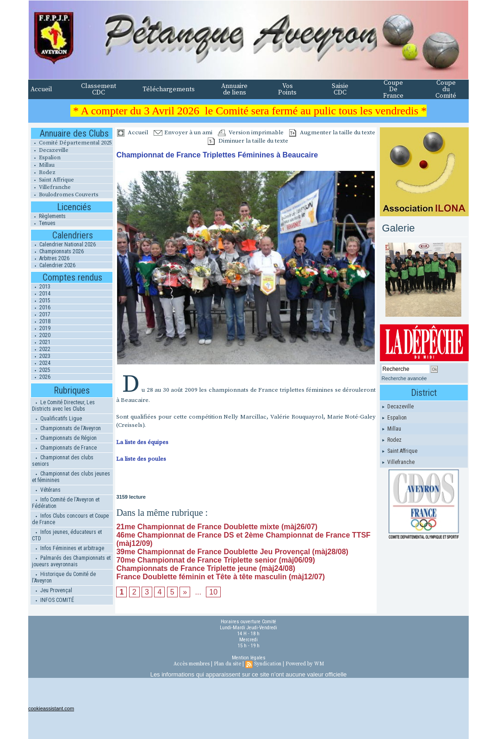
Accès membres (192, 664)
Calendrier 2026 (53, 265)
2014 (40, 293)
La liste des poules (141, 459)
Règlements (48, 216)
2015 (40, 300)
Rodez (43, 172)
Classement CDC (98, 89)
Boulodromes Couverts (64, 194)
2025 (40, 370)
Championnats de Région (64, 438)
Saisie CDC (340, 89)
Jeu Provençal (52, 590)
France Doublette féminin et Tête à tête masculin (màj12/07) (220, 577)
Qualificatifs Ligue (57, 418)
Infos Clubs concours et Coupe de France (70, 519)
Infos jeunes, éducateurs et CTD (67, 535)
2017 (40, 314)
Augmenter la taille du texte (332, 132)
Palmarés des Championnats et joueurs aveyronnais (71, 561)
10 (213, 592)
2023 (40, 356)
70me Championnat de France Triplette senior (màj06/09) (215, 560)
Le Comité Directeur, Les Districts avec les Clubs (63, 405)
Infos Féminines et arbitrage (68, 548)
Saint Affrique (52, 179)
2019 (40, 328)
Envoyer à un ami (183, 132)
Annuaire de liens (234, 89)
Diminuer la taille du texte (248, 140)
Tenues (43, 223)
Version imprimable (251, 132)
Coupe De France (393, 89)
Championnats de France (64, 448)
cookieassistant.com (51, 708)
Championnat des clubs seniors (62, 460)
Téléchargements (169, 89)
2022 (40, 349)
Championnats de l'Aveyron (66, 428)
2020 (40, 335)
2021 (40, 342)
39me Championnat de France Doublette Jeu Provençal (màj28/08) (232, 552)
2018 (40, 321)
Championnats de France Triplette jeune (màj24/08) (205, 568)
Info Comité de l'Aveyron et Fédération (65, 502)
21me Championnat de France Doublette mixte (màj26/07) (216, 527)
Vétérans (46, 490)
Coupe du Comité (445, 89)
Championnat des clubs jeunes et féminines (71, 476)
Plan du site (227, 664)
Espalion (46, 157)
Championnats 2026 (57, 251)
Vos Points (287, 89)
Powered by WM (304, 664)
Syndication (267, 664)
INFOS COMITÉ (53, 600)
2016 (40, 307)
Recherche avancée (404, 378)
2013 (40, 286)
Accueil (41, 89)
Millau (43, 165)
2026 (40, 377)
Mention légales (249, 658)
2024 (40, 363)
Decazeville (49, 150)
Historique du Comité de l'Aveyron (64, 577)
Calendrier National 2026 (63, 244)
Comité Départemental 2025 (71, 142)
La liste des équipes (142, 442)
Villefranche (51, 187)
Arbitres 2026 (50, 258)
